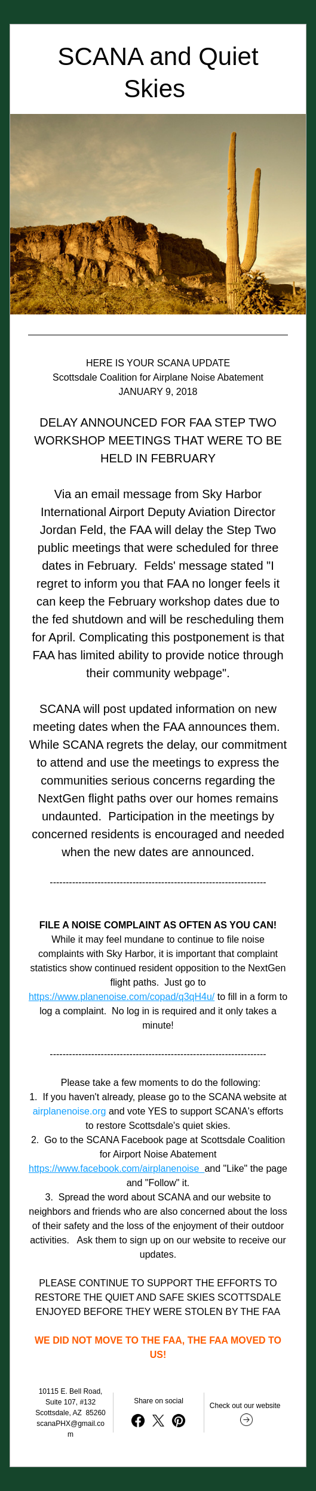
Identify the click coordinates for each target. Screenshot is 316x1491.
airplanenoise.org (69, 1111)
